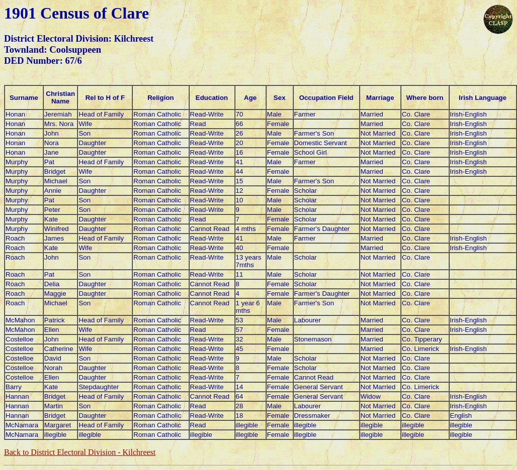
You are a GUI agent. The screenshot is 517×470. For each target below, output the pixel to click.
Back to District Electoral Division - (79, 452)
